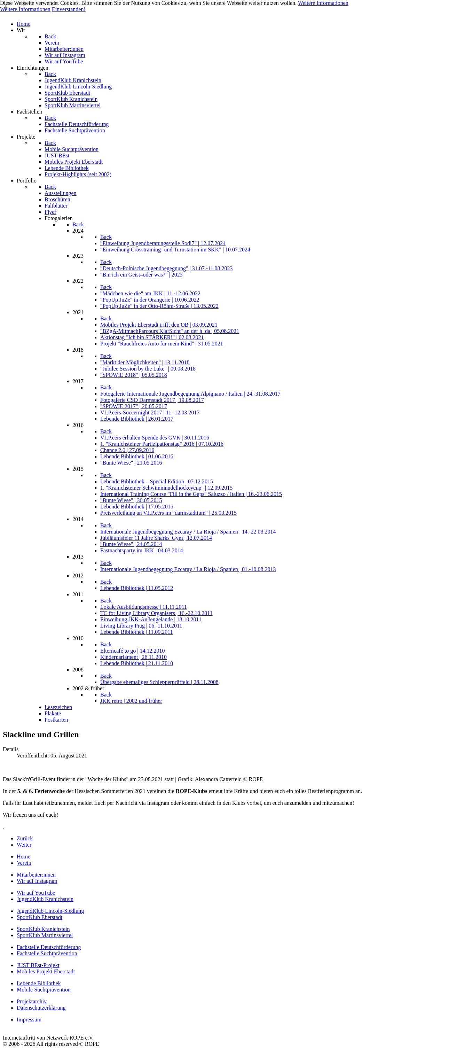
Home (23, 857)
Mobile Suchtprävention (44, 990)
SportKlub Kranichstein (43, 929)
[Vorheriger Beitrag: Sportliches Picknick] (25, 838)
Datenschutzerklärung (41, 1008)
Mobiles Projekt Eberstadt (46, 971)
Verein (24, 863)
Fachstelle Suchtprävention (47, 953)
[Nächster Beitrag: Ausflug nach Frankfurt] (24, 845)
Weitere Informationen (323, 3)
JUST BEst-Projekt (38, 965)
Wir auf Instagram (37, 881)
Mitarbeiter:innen (36, 875)
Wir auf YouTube (36, 893)
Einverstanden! (69, 9)
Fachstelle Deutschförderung (49, 947)
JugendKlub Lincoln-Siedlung (50, 911)
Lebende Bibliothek (39, 983)
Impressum (29, 1019)
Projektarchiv (32, 1001)
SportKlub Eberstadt (39, 917)
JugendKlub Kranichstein (45, 899)
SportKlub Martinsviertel (45, 935)
